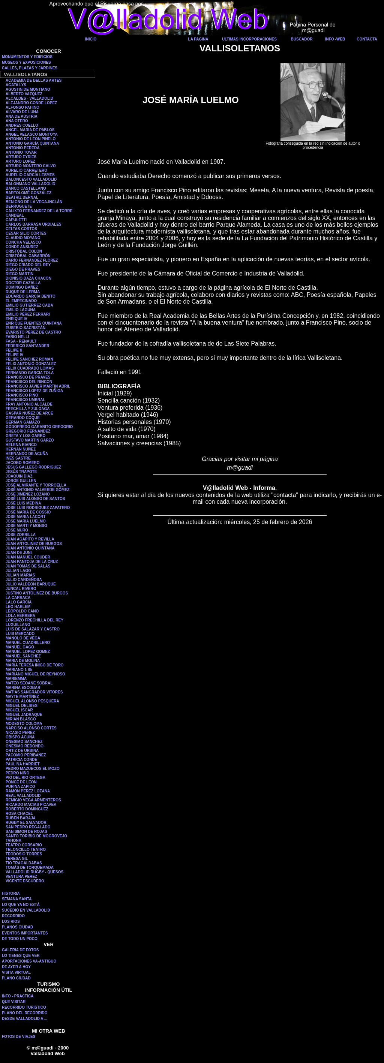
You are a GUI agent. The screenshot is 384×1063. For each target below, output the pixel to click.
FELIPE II (14, 350)
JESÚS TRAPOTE (21, 472)
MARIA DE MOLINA (23, 661)
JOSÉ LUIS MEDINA (23, 503)
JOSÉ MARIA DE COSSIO (28, 512)
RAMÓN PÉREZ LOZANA (28, 791)
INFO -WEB (335, 39)
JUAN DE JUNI (19, 553)
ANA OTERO (17, 121)
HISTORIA (11, 893)
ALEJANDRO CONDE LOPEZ (31, 103)
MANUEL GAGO (20, 647)
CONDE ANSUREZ (22, 247)
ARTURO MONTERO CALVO (31, 166)
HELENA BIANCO (21, 445)
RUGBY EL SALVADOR (26, 822)
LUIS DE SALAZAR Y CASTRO (33, 629)
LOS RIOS (11, 921)
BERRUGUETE (19, 206)
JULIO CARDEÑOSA (24, 580)
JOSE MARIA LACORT (25, 517)
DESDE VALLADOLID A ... (24, 1019)
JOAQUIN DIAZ (19, 476)
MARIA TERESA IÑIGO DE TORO (35, 665)
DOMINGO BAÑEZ (22, 287)
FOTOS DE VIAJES (18, 1037)
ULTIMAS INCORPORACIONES (249, 39)
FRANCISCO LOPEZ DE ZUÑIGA (34, 391)
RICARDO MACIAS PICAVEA (31, 804)
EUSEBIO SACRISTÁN (25, 328)
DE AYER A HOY (16, 967)
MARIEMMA (16, 679)
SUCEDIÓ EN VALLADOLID (26, 910)
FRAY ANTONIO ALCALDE (29, 404)
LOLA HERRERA (20, 616)
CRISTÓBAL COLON (24, 251)
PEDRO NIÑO (17, 773)
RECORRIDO (13, 916)
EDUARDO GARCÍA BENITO (31, 296)
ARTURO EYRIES (21, 157)
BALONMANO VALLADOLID (31, 184)
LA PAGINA (198, 39)
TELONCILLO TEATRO (26, 849)
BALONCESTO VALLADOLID (31, 179)
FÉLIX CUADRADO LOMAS (30, 368)
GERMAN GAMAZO (23, 422)
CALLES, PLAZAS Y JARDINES (29, 68)
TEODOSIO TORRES (24, 854)
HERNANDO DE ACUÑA (27, 454)
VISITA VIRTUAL (16, 972)
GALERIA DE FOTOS (20, 950)
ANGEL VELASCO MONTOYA (32, 134)
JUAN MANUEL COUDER (28, 557)
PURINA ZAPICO (20, 787)
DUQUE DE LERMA (23, 292)
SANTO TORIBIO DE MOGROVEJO (36, 836)
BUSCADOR (302, 39)
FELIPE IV (14, 355)
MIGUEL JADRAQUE (24, 715)
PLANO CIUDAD (16, 978)
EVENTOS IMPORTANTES (25, 933)
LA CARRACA (18, 598)
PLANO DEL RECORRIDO (25, 1013)
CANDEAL (15, 215)
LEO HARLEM (18, 607)
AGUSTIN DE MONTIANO (28, 89)
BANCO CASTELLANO (26, 188)
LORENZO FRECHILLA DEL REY (34, 620)
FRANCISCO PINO (22, 395)
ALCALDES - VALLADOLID (29, 98)
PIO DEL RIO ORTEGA (25, 778)
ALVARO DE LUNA (22, 112)
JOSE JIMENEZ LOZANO (28, 494)
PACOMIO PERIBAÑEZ (26, 755)
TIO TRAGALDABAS (24, 863)
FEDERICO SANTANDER (27, 346)
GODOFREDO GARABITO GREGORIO (39, 427)
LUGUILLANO (18, 625)
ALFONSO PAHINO (22, 107)
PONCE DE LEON (21, 782)
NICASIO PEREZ (20, 733)
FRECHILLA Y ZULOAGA (28, 409)
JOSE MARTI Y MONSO (26, 526)
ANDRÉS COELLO (22, 125)
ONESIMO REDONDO (25, 746)
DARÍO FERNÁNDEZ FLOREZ (32, 260)
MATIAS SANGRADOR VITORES (34, 692)
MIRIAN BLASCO (21, 719)
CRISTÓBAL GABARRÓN (28, 256)
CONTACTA (367, 39)
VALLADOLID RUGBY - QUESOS (34, 872)
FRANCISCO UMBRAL (25, 400)
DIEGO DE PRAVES (23, 269)
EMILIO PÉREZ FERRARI (28, 314)
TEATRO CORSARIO (24, 845)
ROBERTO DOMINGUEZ (27, 809)
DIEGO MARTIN (19, 274)
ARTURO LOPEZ (20, 161)
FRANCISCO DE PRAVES (28, 377)
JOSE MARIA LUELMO (26, 521)
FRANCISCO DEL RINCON (29, 382)
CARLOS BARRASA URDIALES (34, 224)
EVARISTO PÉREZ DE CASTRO (33, 332)
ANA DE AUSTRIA (22, 116)
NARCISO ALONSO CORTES (31, 728)
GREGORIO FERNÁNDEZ (28, 431)
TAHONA (13, 840)
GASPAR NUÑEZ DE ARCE (29, 413)
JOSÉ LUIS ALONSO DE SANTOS (35, 499)
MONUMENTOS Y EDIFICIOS (27, 57)
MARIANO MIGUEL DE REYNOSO (35, 674)
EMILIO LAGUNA (21, 310)
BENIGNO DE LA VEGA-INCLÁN (34, 202)
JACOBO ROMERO (23, 463)
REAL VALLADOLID (23, 796)
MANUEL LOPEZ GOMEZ (28, 652)
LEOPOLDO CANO (22, 611)
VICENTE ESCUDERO (25, 881)
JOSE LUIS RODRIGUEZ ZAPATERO (38, 508)
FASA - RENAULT (21, 341)
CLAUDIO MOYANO (23, 238)
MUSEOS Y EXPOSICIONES (26, 62)
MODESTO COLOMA (24, 724)
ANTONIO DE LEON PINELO (31, 139)
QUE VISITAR (14, 1002)
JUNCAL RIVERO (21, 589)
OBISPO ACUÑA (20, 737)
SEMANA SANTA (17, 899)
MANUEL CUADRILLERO (28, 643)
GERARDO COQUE (23, 418)
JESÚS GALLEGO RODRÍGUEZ (33, 467)
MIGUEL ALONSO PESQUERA (32, 701)
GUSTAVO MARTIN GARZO (30, 440)
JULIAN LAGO (18, 571)
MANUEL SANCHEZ (23, 656)
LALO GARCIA (19, 602)
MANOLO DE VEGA (23, 638)
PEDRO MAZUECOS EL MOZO (33, 769)
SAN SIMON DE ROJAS (26, 831)
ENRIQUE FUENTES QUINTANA (34, 323)
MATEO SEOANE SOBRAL (29, 683)
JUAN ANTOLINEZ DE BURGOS (34, 544)
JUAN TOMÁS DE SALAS (28, 566)
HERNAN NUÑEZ (21, 449)
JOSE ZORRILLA (21, 535)
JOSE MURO (17, 530)
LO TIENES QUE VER (21, 956)
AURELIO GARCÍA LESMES (30, 175)
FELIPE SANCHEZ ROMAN (29, 359)
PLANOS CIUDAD (17, 927)
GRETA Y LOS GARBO (25, 436)
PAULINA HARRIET (23, 764)
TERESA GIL (17, 858)
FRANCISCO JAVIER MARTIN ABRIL (38, 386)
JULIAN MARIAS (20, 575)
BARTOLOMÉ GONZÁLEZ (28, 193)
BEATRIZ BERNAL (22, 197)
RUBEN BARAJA (21, 818)
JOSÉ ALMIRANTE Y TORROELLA (36, 485)
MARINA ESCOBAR (23, 688)
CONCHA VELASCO (23, 242)
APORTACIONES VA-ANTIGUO (29, 961)
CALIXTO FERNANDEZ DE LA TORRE (39, 211)
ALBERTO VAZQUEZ (24, 94)
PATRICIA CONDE (21, 760)
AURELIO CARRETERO (26, 170)
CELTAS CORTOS (21, 229)
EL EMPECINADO (21, 301)
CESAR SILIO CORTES (26, 233)
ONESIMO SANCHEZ (24, 742)
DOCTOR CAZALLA (23, 283)
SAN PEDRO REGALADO (28, 827)
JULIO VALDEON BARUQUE (31, 584)
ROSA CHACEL (19, 813)
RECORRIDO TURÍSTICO (24, 1007)
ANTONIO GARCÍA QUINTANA (32, 143)
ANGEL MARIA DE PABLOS (30, 130)
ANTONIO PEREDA (22, 148)
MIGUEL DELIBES (22, 706)
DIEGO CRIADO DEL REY (28, 265)
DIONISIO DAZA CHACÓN (28, 278)
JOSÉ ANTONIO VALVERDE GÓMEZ (37, 490)
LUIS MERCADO (20, 634)
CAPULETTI (16, 220)
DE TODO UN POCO (20, 939)
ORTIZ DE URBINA (22, 751)
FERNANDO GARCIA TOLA (30, 373)
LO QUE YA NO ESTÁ (21, 905)
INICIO (91, 39)
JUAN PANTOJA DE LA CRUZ (32, 562)
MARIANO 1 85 (19, 670)
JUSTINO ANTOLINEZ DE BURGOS (37, 593)
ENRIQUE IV (16, 319)
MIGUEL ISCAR (19, 710)
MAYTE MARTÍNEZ (22, 697)
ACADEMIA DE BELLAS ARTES (34, 80)
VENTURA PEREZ (21, 876)
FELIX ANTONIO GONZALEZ (31, 364)
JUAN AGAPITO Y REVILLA (30, 539)
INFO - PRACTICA (17, 996)
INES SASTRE (18, 458)
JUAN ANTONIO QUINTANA (30, 548)
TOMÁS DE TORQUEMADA (30, 867)
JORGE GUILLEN (21, 481)
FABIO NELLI (17, 337)
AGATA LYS (16, 85)
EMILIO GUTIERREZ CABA (29, 305)
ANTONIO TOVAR (21, 152)
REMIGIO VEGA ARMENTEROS (33, 800)
